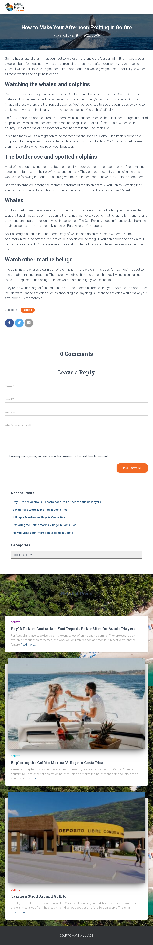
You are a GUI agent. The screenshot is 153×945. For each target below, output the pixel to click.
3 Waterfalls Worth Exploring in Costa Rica (40, 509)
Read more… (28, 644)
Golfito (27, 310)
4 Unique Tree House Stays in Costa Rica (39, 517)
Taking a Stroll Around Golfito (38, 896)
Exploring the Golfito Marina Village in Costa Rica (44, 525)
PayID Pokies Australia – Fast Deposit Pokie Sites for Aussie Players (57, 502)
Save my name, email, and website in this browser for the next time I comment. (58, 456)
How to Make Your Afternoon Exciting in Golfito (43, 532)
